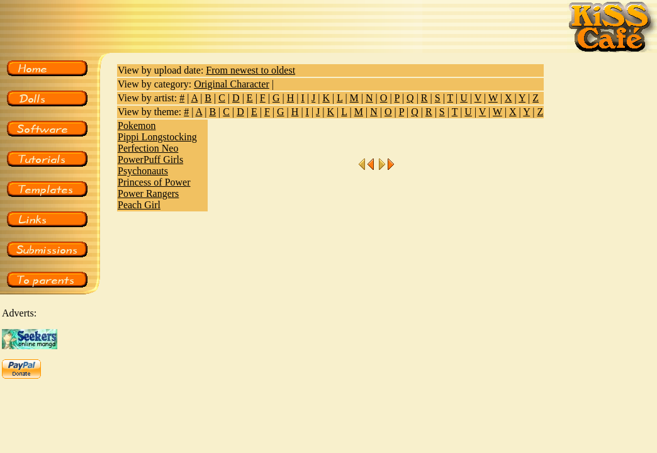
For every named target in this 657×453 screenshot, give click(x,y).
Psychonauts (143, 170)
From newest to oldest (250, 70)
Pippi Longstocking (157, 136)
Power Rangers (148, 193)
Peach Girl (139, 204)
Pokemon (136, 125)
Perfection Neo (148, 148)
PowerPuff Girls (150, 159)
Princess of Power (154, 182)
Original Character (231, 84)
